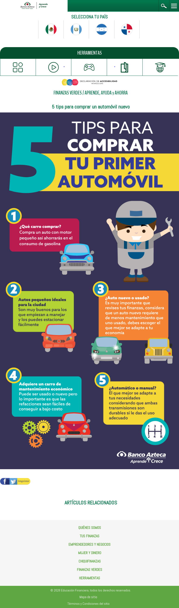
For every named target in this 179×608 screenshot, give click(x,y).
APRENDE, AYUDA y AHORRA (106, 93)
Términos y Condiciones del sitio (88, 603)
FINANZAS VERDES (68, 93)
